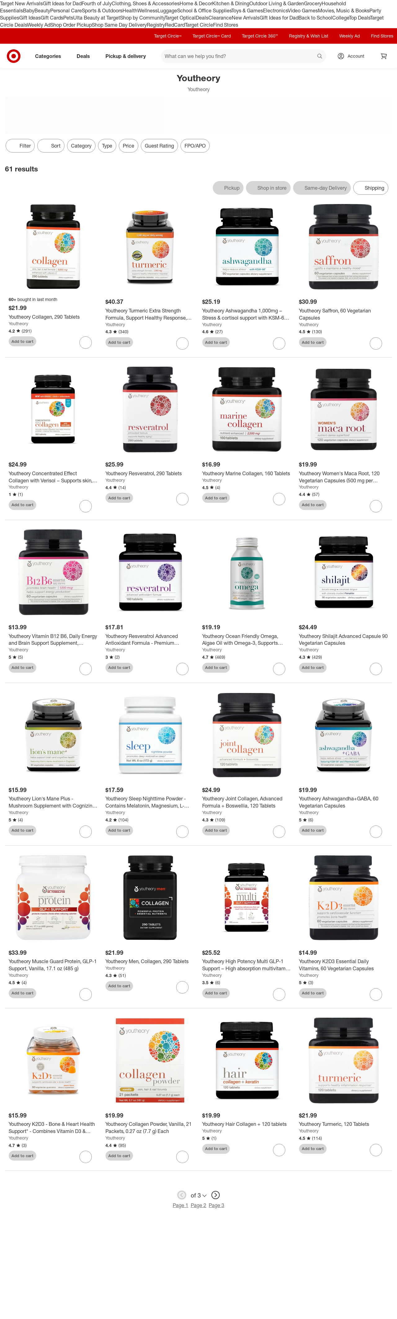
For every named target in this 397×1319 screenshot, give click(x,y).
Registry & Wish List (308, 35)
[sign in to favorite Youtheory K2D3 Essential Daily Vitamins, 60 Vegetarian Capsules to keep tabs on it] (376, 994)
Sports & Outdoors (102, 10)
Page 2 (198, 1205)
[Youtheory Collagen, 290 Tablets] (53, 317)
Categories (50, 56)
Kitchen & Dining (230, 3)
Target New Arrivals (21, 3)
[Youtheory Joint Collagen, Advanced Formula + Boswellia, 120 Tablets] (247, 802)
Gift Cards (52, 18)
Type (107, 146)
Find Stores (225, 25)
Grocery (313, 3)
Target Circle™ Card (212, 35)
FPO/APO (195, 146)
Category (81, 146)
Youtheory (18, 323)
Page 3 (216, 1205)
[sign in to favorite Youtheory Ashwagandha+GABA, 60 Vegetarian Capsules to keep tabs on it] (376, 831)
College (340, 18)
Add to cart (22, 341)
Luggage (167, 10)
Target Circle (199, 25)
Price (128, 146)
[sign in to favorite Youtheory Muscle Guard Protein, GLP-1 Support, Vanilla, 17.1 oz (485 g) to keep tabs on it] (85, 994)
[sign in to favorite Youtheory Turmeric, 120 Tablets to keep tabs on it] (376, 1150)
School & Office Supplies (204, 10)
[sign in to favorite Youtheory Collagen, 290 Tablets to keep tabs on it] (85, 342)
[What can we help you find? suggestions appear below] (243, 56)
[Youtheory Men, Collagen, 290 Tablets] (150, 961)
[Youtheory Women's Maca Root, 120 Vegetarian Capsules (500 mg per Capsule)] (343, 477)
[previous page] (182, 1195)
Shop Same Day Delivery (119, 25)
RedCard (175, 25)
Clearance (220, 18)
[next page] (216, 1195)
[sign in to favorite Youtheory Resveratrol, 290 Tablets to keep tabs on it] (182, 499)
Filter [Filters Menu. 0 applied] (20, 145)
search (320, 57)
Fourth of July (97, 3)
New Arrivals (246, 18)
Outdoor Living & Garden (276, 3)
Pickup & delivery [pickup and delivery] (128, 56)
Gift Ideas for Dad (62, 3)
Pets (68, 18)
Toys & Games (247, 10)
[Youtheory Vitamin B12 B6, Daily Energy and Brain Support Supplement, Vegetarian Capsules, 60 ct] (53, 640)
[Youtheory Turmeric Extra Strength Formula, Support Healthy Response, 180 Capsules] (150, 314)
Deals (202, 18)
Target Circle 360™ (260, 35)
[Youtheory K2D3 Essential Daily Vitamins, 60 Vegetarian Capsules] (343, 965)
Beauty (42, 10)
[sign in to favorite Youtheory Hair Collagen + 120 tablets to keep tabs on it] (279, 1150)
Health (130, 10)
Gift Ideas (30, 18)
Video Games (303, 10)
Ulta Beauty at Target (96, 18)
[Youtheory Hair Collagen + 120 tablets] (247, 1124)
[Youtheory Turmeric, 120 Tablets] (343, 1124)
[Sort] (51, 146)
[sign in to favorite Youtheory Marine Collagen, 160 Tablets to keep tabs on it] (279, 499)
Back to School (315, 18)
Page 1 (180, 1205)
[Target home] (13, 56)
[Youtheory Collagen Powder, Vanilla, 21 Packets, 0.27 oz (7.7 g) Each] (150, 1128)
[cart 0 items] (384, 56)
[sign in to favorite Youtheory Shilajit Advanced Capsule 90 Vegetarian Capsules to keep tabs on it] (376, 669)
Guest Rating (159, 146)
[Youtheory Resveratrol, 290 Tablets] (150, 473)
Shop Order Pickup (71, 25)
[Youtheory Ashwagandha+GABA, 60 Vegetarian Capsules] (343, 802)
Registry (156, 25)
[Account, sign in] (352, 56)
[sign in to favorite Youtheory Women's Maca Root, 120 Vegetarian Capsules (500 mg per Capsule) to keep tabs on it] (376, 506)
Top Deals (359, 18)
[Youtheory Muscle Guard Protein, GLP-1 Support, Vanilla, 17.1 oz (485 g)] (53, 965)
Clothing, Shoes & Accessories (146, 3)
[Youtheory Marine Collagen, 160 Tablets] (247, 473)
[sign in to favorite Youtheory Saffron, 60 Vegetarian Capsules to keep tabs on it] (376, 343)
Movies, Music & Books (343, 10)
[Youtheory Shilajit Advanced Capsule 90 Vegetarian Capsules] (343, 640)
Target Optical (180, 18)
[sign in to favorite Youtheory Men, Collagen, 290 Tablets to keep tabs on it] (182, 987)
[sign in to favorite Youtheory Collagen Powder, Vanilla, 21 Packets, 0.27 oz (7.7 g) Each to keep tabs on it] (182, 1157)
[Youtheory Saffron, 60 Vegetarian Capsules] (343, 314)
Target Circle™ (167, 35)
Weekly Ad (38, 25)
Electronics (275, 10)
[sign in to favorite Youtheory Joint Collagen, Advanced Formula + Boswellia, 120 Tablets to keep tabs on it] (279, 831)
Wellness (147, 10)
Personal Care (66, 10)
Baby (28, 10)
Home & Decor (196, 3)
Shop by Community (142, 18)
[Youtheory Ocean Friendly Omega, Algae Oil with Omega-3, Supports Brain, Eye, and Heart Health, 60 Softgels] (247, 640)
